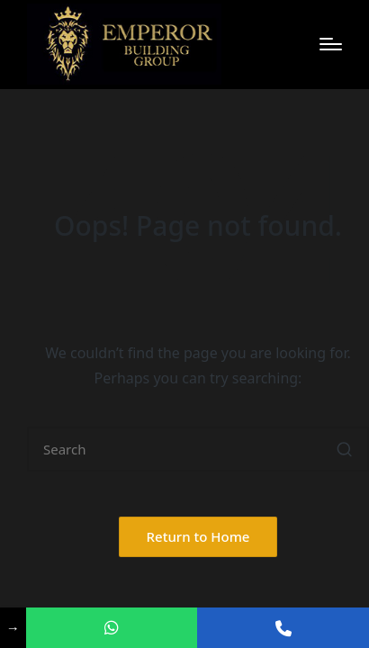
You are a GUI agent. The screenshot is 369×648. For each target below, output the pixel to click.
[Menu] (331, 44)
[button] (344, 449)
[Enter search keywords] (198, 449)
